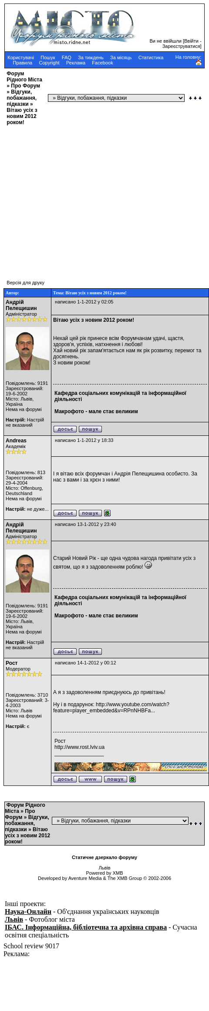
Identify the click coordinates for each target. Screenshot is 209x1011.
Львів (14, 919)
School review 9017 (31, 946)
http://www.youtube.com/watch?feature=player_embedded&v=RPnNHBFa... (111, 707)
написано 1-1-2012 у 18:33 (84, 440)
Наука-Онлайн (28, 911)
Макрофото (69, 411)
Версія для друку (25, 282)
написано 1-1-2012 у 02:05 (84, 301)
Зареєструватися (181, 46)
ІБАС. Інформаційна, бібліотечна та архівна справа (86, 927)
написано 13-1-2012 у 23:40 (85, 524)
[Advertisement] (81, 198)
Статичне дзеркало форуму (104, 857)
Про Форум (25, 86)
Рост (11, 663)
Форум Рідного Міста (24, 77)
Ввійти (191, 41)
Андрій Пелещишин (21, 305)
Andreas (16, 441)
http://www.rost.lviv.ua (79, 747)
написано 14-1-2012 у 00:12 (85, 662)
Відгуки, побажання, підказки (22, 98)
